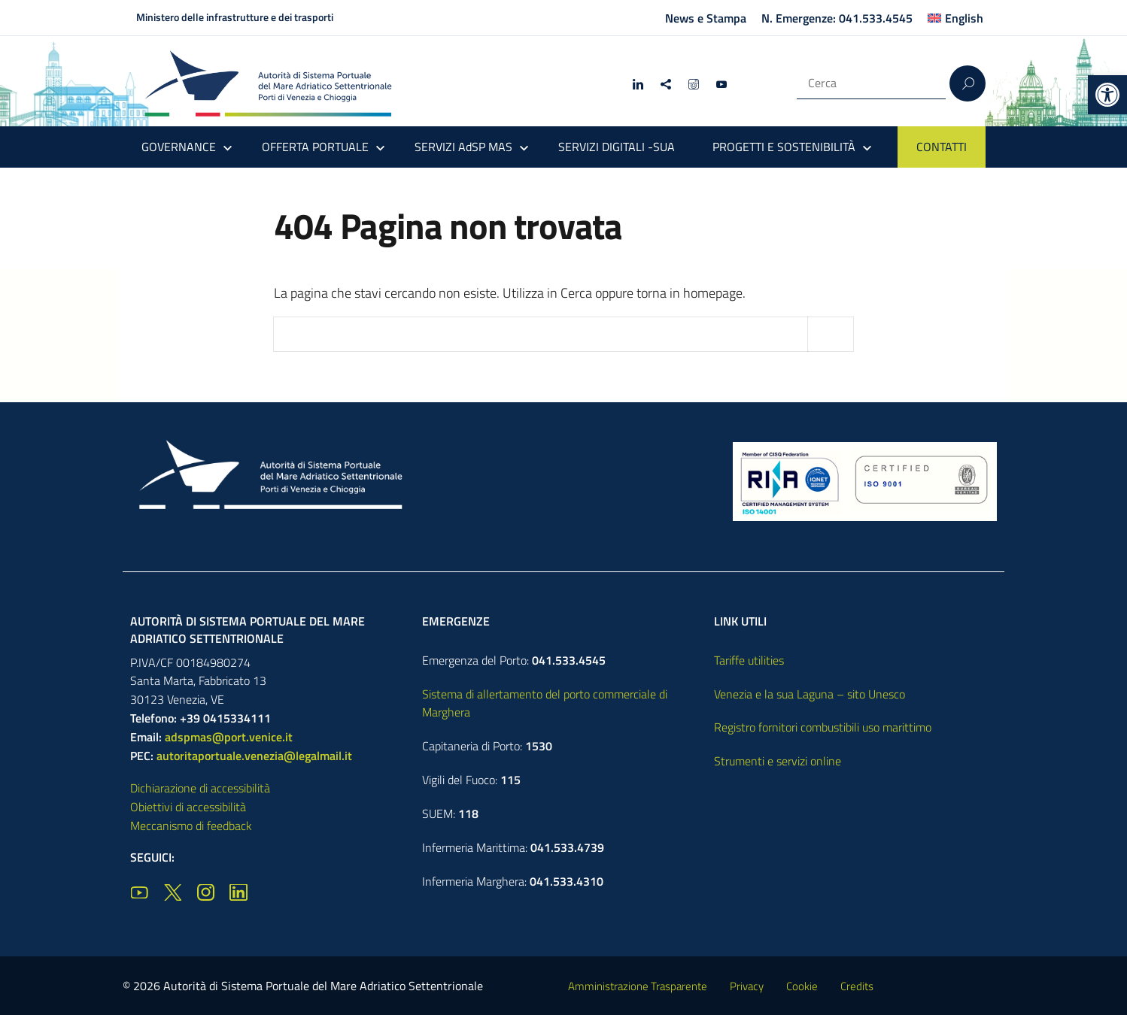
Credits (856, 986)
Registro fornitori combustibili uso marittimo (822, 727)
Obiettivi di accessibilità (188, 807)
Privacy (747, 986)
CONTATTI (941, 147)
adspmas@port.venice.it (229, 737)
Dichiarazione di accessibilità (200, 788)
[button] (1107, 94)
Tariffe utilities (749, 660)
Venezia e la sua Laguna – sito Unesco (809, 694)
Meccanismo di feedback (191, 826)
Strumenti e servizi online (777, 761)
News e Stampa (705, 18)
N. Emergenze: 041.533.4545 (837, 18)
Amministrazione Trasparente (637, 986)
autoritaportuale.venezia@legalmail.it (254, 756)
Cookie (802, 986)
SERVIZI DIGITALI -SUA (616, 147)
